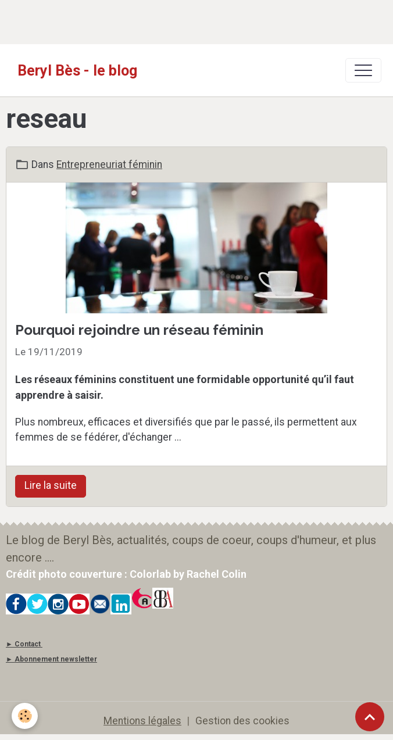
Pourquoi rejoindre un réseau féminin (139, 329)
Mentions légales (142, 721)
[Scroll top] (369, 716)
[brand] (77, 70)
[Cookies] (25, 716)
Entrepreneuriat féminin (109, 164)
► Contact (23, 644)
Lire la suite (50, 485)
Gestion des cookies (242, 721)
